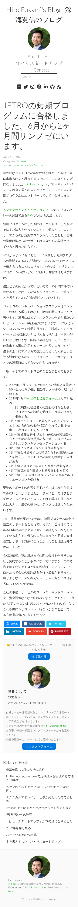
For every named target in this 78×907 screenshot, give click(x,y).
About (33, 56)
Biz (48, 56)
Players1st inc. (39, 887)
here (10, 891)
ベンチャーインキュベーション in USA (28, 209)
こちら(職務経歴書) (54, 725)
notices (24, 164)
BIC (29, 215)
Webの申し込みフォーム (41, 398)
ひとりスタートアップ (39, 63)
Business (21, 161)
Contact (41, 69)
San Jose (33, 164)
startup (43, 164)
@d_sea (12, 883)
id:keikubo (33, 184)
